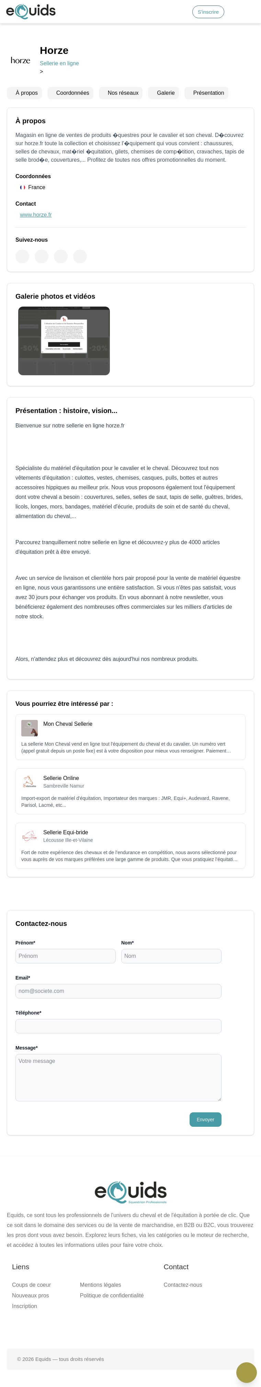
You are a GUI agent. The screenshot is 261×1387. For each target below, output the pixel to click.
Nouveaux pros (30, 1295)
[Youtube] (61, 256)
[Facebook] (22, 256)
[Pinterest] (80, 256)
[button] (249, 12)
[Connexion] (233, 11)
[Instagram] (41, 256)
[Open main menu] (248, 11)
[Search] (183, 11)
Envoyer (205, 1119)
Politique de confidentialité (112, 1295)
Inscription (24, 1306)
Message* (26, 1048)
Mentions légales (100, 1285)
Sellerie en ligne (59, 63)
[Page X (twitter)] (130, 1326)
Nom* (127, 942)
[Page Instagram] (152, 1326)
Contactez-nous (183, 1285)
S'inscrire (208, 12)
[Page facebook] (108, 1326)
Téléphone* (28, 1013)
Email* (22, 978)
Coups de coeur (31, 1285)
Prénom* (25, 942)
